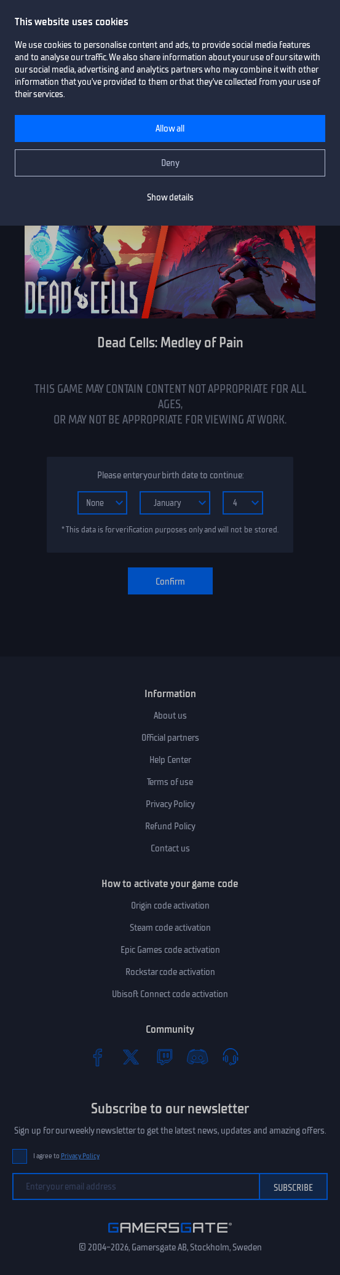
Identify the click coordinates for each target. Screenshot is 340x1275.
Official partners (170, 738)
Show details (170, 197)
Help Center (170, 760)
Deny (170, 163)
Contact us (170, 848)
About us (170, 715)
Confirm (170, 581)
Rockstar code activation (170, 972)
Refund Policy (170, 826)
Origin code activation (170, 905)
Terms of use (170, 782)
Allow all (170, 128)
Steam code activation (170, 928)
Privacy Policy (170, 804)
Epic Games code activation (170, 950)
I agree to (66, 1156)
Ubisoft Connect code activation (170, 994)
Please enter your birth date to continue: (170, 475)
